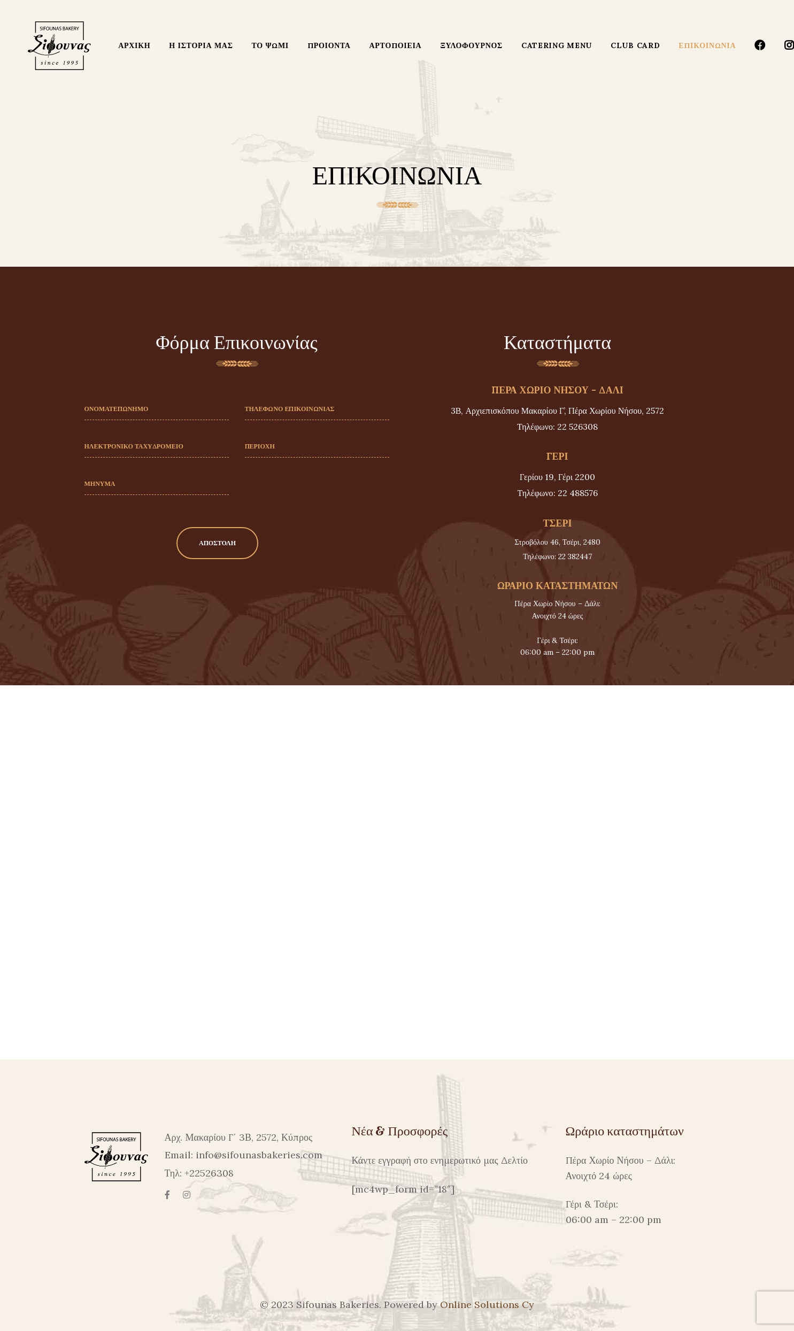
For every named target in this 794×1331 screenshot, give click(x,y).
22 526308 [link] (577, 426)
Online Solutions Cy (487, 1304)
